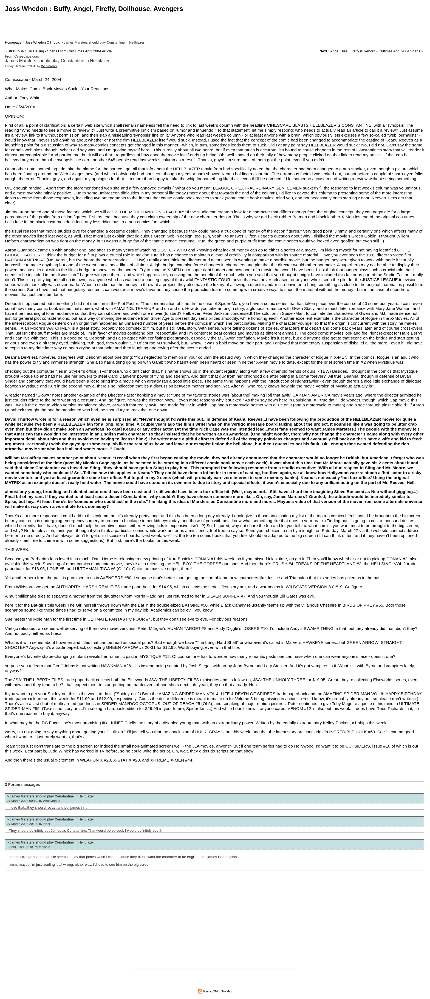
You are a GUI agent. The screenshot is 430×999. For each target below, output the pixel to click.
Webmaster (49, 66)
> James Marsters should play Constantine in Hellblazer (50, 796)
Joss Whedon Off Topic (42, 42)
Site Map (226, 991)
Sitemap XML (208, 991)
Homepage (13, 42)
